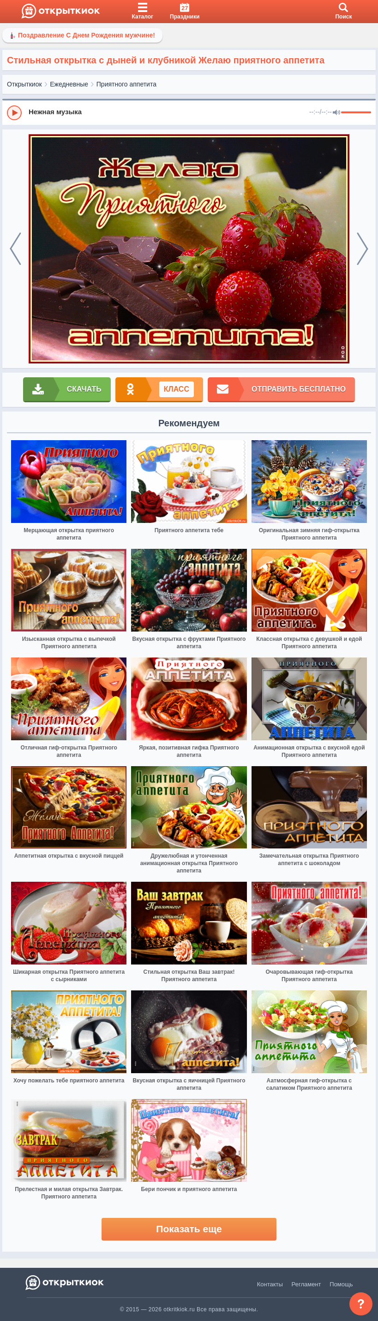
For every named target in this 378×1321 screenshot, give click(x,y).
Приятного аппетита (126, 84)
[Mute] (336, 112)
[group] (189, 112)
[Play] (14, 112)
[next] (362, 249)
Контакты (270, 1284)
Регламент (306, 1284)
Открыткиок (24, 84)
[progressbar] (356, 113)
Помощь (341, 1284)
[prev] (15, 249)
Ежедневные (69, 84)
